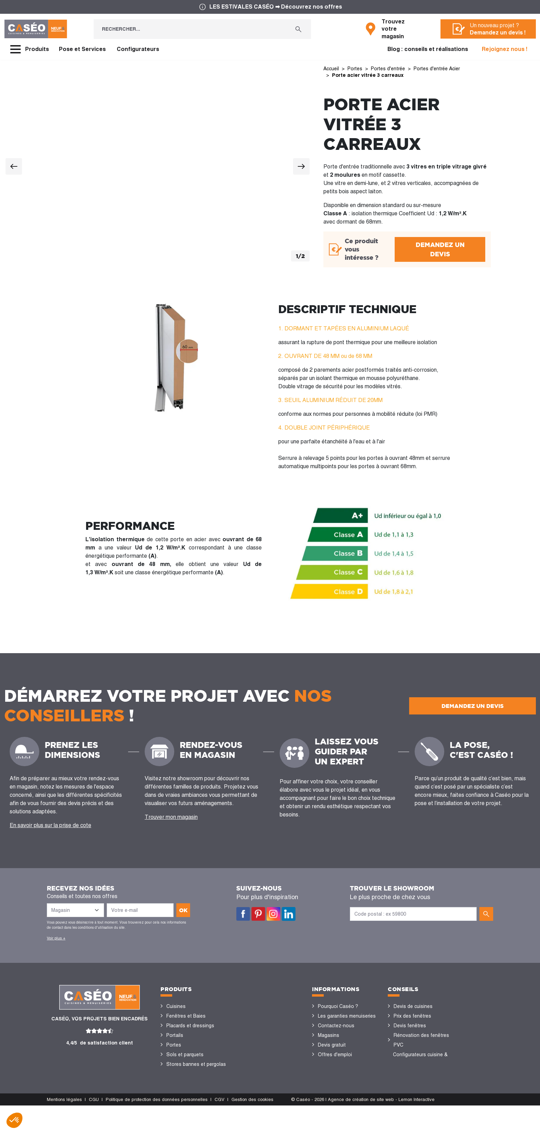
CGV (220, 1126)
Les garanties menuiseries (347, 1016)
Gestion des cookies (252, 1126)
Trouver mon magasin (171, 817)
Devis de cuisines (413, 1006)
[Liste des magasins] (75, 910)
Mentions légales (64, 1126)
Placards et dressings (190, 1025)
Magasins (328, 1035)
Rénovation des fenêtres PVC (421, 1040)
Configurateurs (138, 49)
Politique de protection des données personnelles (157, 1126)
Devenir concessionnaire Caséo (345, 1069)
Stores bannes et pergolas (196, 1064)
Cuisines (176, 1006)
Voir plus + (56, 938)
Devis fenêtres (410, 1025)
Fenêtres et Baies (186, 1016)
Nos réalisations (412, 1074)
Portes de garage (185, 1093)
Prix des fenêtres (412, 1016)
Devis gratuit (332, 1045)
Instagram (273, 914)
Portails (174, 1035)
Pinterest (258, 914)
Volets (173, 1083)
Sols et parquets (185, 1054)
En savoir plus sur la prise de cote (50, 825)
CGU (94, 1126)
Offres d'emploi (335, 1054)
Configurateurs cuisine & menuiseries (420, 1059)
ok (183, 910)
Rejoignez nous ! (505, 49)
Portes (173, 1045)
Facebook (243, 914)
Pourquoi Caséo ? (338, 1006)
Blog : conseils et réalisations (427, 49)
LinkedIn (288, 914)
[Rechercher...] (190, 29)
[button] (14, 1120)
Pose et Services (82, 49)
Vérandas (176, 1074)
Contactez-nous (336, 1025)
